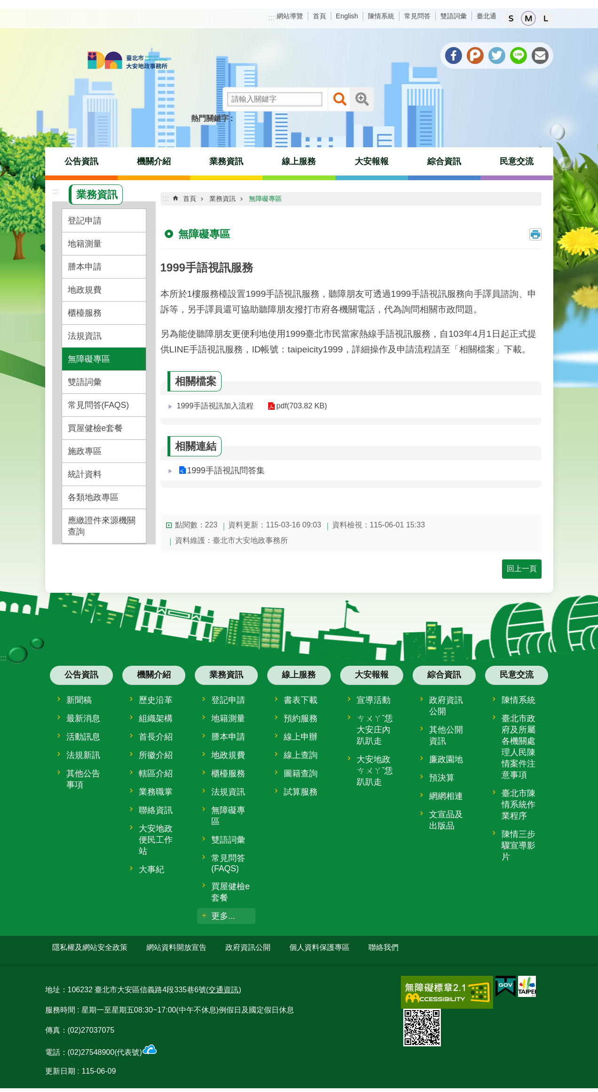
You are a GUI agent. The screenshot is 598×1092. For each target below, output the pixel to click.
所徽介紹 (156, 755)
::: (271, 18)
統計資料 (85, 474)
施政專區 (85, 451)
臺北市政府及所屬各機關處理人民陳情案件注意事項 (518, 747)
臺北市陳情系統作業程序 (518, 805)
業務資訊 (226, 161)
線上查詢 (301, 755)
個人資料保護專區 (319, 947)
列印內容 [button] (535, 234)
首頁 (319, 16)
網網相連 (446, 796)
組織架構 (156, 718)
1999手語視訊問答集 (226, 470)
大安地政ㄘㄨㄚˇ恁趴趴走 (375, 771)
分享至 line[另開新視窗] (518, 55)
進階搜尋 (362, 99)
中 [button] (528, 18)
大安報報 (372, 161)
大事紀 (151, 869)
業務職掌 (156, 792)
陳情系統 (381, 16)
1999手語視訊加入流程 (215, 406)
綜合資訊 (444, 161)
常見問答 (417, 16)
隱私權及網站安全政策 (90, 947)
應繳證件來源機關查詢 (102, 526)
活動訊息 (83, 736)
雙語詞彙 (453, 16)
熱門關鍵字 (210, 118)
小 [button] (510, 18)
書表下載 (301, 700)
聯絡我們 (383, 947)
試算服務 (301, 792)
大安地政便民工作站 (156, 840)
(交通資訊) (223, 985)
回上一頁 (522, 569)
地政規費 (85, 290)
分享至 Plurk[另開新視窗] (475, 55)
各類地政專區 (93, 497)
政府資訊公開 (446, 705)
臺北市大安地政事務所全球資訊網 (127, 61)
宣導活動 (374, 700)
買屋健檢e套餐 (95, 428)
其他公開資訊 (446, 735)
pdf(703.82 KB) (297, 406)
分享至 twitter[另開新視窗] (496, 55)
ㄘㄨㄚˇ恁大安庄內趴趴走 (375, 730)
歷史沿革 (156, 700)
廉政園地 (446, 759)
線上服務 (299, 161)
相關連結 (195, 446)
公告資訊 (81, 161)
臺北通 (486, 16)
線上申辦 (301, 736)
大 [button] (545, 18)
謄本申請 (85, 266)
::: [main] (166, 198)
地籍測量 (85, 243)
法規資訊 (85, 336)
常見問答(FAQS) (98, 405)
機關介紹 (154, 161)
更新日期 (60, 1066)
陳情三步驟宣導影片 (518, 845)
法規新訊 (83, 755)
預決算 (441, 777)
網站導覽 (290, 16)
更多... (223, 916)
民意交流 (517, 161)
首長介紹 (156, 736)
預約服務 (301, 718)
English (347, 16)
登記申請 (85, 220)
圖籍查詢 (301, 773)
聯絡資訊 (156, 810)
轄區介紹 (156, 773)
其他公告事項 (83, 779)
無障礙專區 (89, 359)
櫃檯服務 (85, 313)
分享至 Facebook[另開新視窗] (453, 55)
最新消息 (83, 718)
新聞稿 (79, 700)
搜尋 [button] (339, 99)
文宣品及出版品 (446, 820)
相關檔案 (195, 381)
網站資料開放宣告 (176, 947)
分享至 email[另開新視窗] (540, 55)
